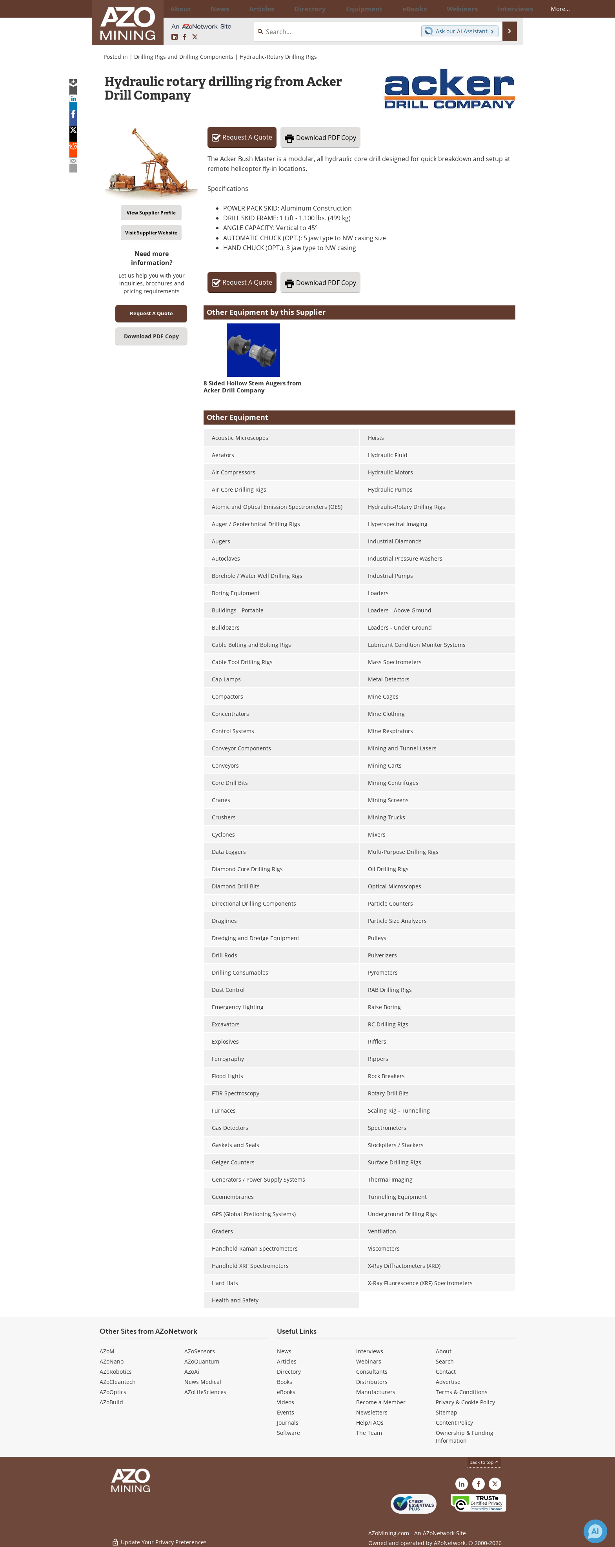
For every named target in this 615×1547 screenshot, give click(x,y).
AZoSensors (199, 1351)
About (443, 1351)
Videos (285, 1402)
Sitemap (446, 1412)
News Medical (202, 1381)
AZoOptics (113, 1392)
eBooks (286, 1392)
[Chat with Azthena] (595, 1531)
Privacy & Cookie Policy (465, 1402)
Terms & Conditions (462, 1392)
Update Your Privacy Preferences (159, 1537)
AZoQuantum (201, 1361)
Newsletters (372, 1412)
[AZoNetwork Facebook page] (185, 37)
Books (284, 1381)
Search (445, 1361)
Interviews (369, 1351)
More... (505, 9)
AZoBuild (111, 1402)
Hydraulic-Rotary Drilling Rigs (278, 56)
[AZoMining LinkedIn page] (174, 37)
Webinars (368, 1361)
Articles (287, 1361)
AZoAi (191, 1371)
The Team (369, 1432)
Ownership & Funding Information (464, 1436)
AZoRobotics (116, 1371)
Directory (285, 9)
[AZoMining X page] (195, 37)
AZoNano (112, 1361)
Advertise (448, 1381)
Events (285, 1412)
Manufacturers (375, 1392)
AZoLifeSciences (205, 1392)
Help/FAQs (370, 1422)
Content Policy (454, 1422)
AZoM (107, 1351)
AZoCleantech (118, 1381)
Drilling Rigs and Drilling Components (183, 56)
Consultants (372, 1371)
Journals (287, 1422)
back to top (484, 1462)
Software (288, 1432)
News (284, 1351)
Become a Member (381, 1402)
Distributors (372, 1381)
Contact (446, 1371)
